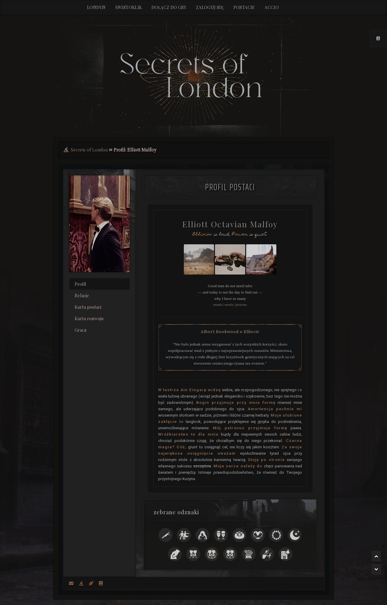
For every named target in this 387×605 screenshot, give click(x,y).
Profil (80, 283)
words (229, 304)
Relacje (82, 294)
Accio (272, 7)
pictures (241, 304)
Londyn (96, 7)
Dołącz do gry (168, 7)
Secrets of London (89, 149)
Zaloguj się (210, 7)
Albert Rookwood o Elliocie (230, 330)
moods (218, 304)
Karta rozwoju (89, 317)
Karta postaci (88, 306)
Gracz (80, 329)
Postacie (244, 7)
